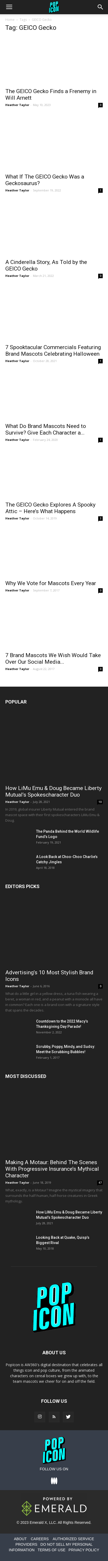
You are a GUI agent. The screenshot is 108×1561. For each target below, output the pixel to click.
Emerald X (38, 1522)
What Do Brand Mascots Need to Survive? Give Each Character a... (45, 429)
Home (10, 19)
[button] (100, 7)
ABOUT (20, 1539)
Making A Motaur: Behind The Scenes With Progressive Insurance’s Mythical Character (52, 1169)
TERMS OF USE (52, 1550)
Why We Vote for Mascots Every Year (50, 583)
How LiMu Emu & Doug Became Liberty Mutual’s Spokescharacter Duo (53, 791)
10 (100, 802)
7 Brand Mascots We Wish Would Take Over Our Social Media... (53, 658)
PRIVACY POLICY (83, 1550)
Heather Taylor (17, 105)
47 (100, 1182)
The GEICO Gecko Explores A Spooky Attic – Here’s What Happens (50, 508)
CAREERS (40, 1539)
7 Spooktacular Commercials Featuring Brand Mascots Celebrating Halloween (53, 350)
